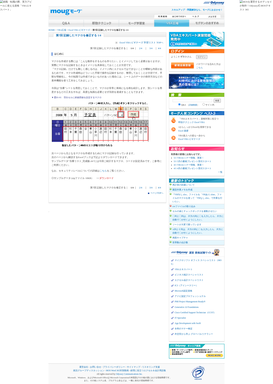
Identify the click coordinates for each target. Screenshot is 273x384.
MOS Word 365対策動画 (117, 370)
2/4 (141, 48)
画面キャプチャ (180, 237)
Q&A (188, 105)
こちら (103, 170)
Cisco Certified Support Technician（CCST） (195, 312)
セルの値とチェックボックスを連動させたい (194, 211)
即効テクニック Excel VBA (191, 122)
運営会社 (83, 367)
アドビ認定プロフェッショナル (190, 296)
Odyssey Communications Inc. (129, 374)
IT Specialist (180, 318)
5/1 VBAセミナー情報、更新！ (189, 158)
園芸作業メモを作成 (182, 189)
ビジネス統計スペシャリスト (189, 274)
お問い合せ (95, 367)
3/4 (151, 48)
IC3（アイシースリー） (186, 285)
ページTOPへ (156, 193)
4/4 (160, 48)
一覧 (220, 172)
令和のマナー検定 (183, 328)
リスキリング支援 (151, 367)
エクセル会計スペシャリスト (189, 280)
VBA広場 (61, 30)
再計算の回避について (183, 185)
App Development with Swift (188, 323)
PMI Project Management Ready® (190, 301)
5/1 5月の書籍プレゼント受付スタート (193, 161)
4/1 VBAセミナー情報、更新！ (189, 165)
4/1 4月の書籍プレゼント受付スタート (193, 168)
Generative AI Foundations (187, 307)
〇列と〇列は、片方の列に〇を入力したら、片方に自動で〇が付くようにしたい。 (198, 218)
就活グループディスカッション (88, 370)
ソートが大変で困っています (186, 224)
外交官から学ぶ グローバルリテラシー (194, 334)
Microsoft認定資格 (183, 291)
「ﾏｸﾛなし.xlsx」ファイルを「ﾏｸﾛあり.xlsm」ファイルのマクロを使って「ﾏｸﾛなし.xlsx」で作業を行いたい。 (197, 198)
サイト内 (208, 105)
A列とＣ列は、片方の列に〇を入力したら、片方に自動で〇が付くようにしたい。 (197, 231)
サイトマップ (133, 367)
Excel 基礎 (183, 130)
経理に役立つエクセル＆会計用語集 (148, 370)
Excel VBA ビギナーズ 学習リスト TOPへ (141, 42)
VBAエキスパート (184, 269)
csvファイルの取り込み (183, 206)
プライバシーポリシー (114, 367)
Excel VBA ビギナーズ (79, 30)
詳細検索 (193, 105)
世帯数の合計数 (180, 242)
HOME (52, 30)
